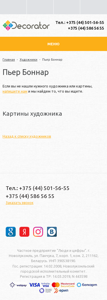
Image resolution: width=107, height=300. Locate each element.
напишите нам (15, 91)
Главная (9, 59)
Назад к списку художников (27, 136)
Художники (28, 59)
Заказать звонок (19, 203)
